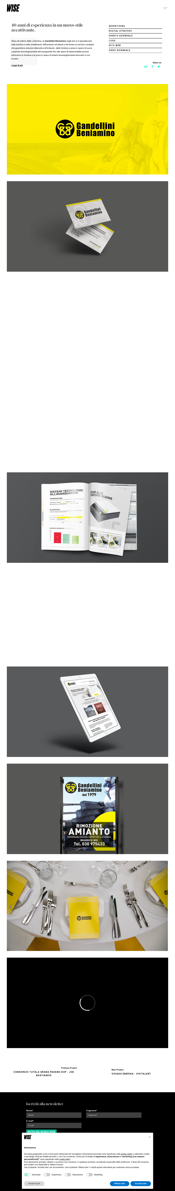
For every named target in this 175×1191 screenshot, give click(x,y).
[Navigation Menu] (166, 8)
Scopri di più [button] (34, 1183)
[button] (149, 1137)
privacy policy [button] (126, 1154)
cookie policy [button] (64, 1159)
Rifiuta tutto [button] (119, 1183)
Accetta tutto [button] (141, 1183)
